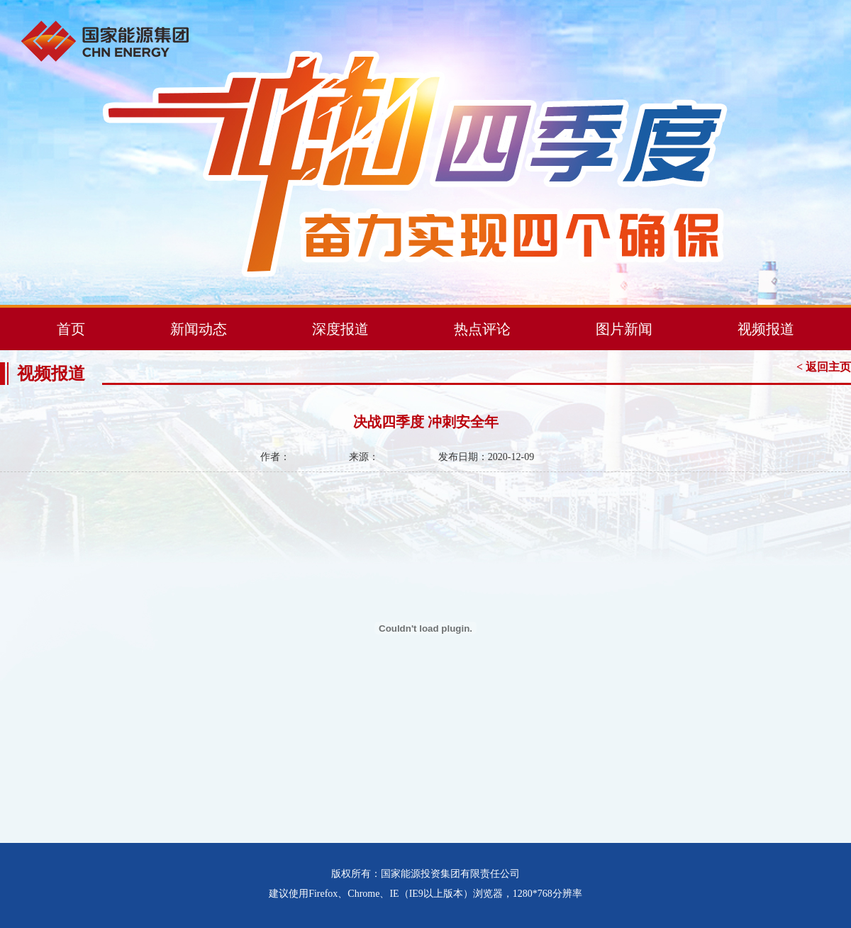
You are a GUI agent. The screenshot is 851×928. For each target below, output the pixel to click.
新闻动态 (198, 329)
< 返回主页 (823, 367)
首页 (71, 329)
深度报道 (340, 329)
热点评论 (482, 329)
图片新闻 (624, 329)
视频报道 (766, 329)
